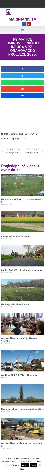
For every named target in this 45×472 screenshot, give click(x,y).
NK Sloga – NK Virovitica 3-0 (15, 304)
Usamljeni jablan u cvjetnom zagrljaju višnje (22, 409)
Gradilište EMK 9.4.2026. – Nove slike (19, 375)
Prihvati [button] (24, 465)
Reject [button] (33, 465)
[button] (22, 30)
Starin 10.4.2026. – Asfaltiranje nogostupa (21, 270)
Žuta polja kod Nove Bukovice (15, 236)
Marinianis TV (22, 19)
